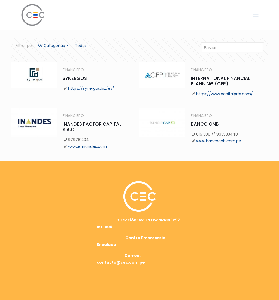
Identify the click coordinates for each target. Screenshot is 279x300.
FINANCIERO (73, 70)
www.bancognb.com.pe (218, 141)
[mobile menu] (255, 15)
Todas (81, 45)
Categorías (53, 45)
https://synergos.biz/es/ (91, 88)
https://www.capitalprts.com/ (224, 94)
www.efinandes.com (87, 146)
